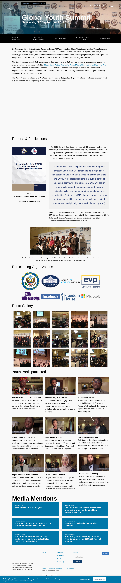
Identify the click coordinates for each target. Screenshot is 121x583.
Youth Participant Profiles (83, 38)
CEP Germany (60, 560)
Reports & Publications (15, 38)
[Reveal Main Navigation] (112, 6)
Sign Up (14, 8)
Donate (7, 8)
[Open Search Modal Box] (18, 3)
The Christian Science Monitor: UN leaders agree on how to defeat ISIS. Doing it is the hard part (32, 538)
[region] (60, 579)
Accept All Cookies (99, 579)
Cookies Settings (85, 579)
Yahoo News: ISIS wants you (28, 508)
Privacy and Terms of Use (55, 568)
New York (60, 556)
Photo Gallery (60, 38)
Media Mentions (105, 38)
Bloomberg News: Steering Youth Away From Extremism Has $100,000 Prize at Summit (83, 538)
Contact (44, 568)
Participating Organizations (38, 38)
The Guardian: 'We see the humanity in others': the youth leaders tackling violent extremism (83, 510)
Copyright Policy (70, 568)
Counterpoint (33, 3)
